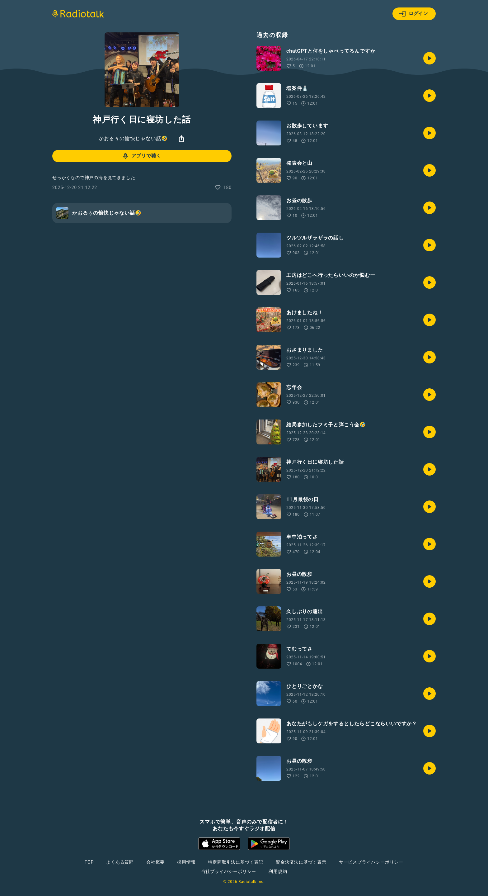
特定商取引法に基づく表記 (235, 862)
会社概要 (155, 862)
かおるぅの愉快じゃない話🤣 (133, 138)
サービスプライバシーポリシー (371, 862)
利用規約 (278, 871)
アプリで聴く (141, 156)
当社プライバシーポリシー (228, 871)
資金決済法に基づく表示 (301, 862)
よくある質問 (120, 862)
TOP (89, 862)
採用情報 (186, 862)
